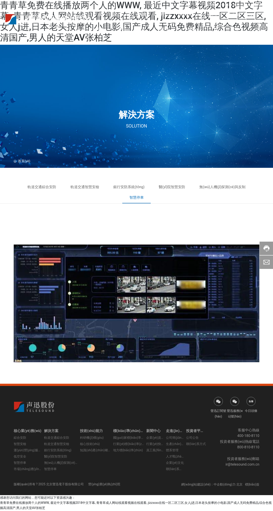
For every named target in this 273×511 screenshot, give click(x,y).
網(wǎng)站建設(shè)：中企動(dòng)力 (208, 484)
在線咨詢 (254, 4)
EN (265, 4)
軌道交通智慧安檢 (83, 187)
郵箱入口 (239, 4)
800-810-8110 (248, 447)
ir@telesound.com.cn (242, 464)
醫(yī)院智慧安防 (173, 187)
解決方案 (137, 114)
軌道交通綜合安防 (38, 187)
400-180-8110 (248, 436)
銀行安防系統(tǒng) (128, 187)
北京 (239, 484)
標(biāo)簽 (252, 484)
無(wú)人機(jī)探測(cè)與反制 (225, 187)
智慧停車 (136, 198)
